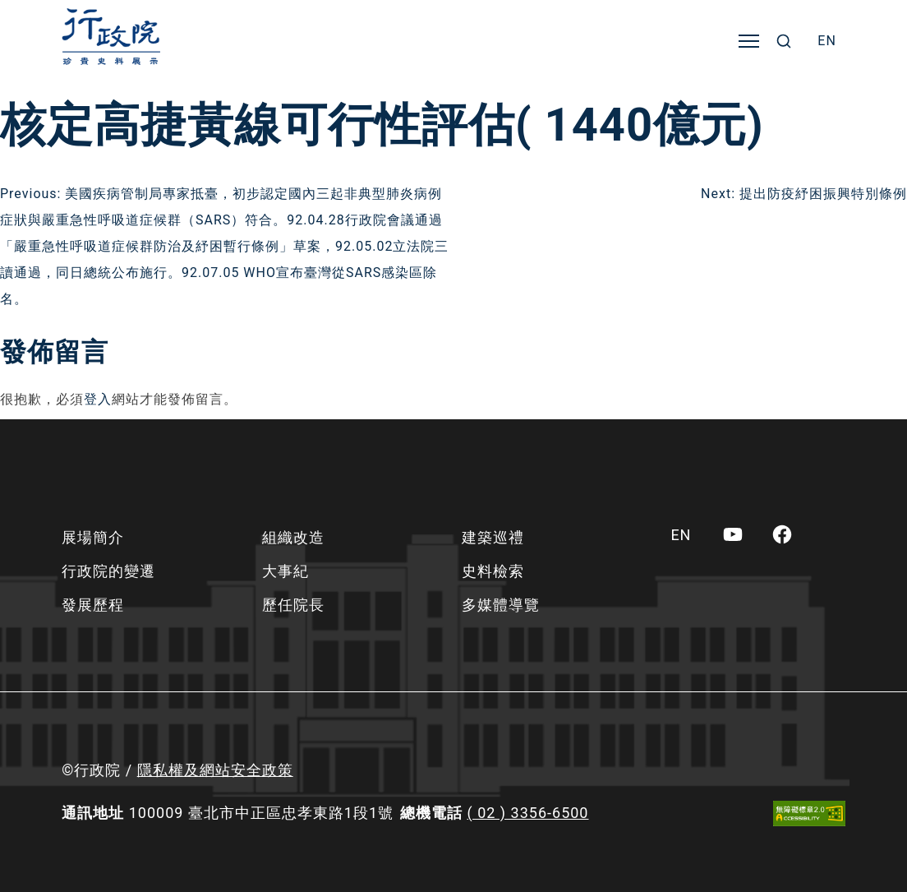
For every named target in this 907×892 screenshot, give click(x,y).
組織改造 (293, 537)
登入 (98, 399)
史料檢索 (493, 571)
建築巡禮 (493, 537)
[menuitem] (827, 41)
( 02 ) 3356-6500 (528, 812)
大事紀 (285, 571)
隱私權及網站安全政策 (215, 770)
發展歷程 (93, 604)
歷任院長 (293, 604)
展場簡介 (93, 537)
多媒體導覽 (501, 604)
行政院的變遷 (108, 571)
